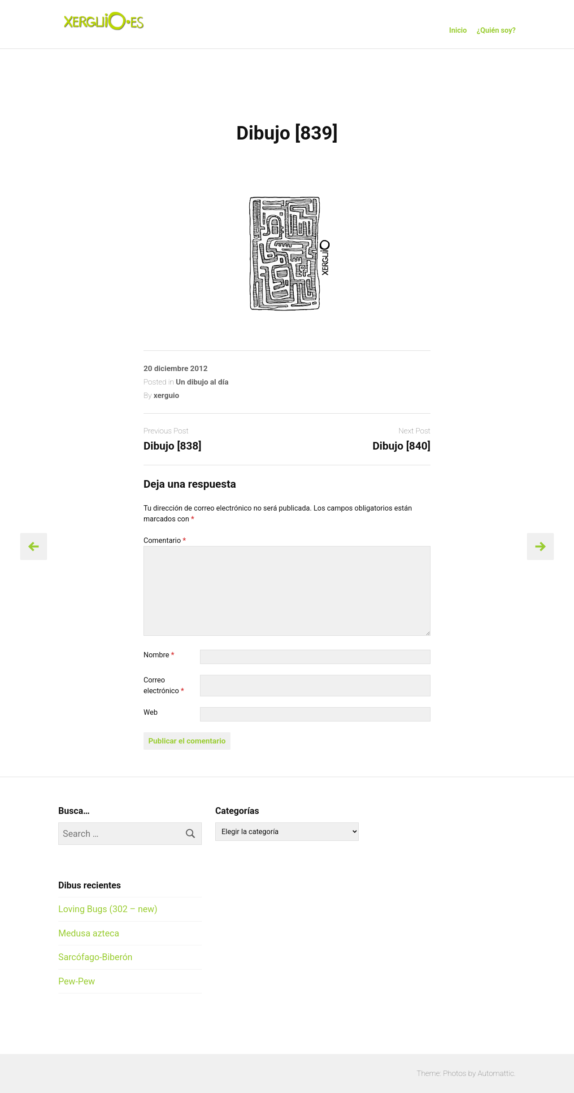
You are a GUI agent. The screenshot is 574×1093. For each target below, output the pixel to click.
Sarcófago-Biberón (95, 957)
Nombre (159, 655)
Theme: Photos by (447, 1073)
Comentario (165, 540)
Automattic (496, 1073)
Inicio (458, 30)
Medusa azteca (88, 933)
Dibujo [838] (172, 446)
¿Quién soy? (496, 30)
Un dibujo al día (202, 381)
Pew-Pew (76, 981)
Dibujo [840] (401, 446)
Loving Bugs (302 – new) (107, 909)
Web (150, 712)
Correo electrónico (164, 685)
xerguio (166, 395)
